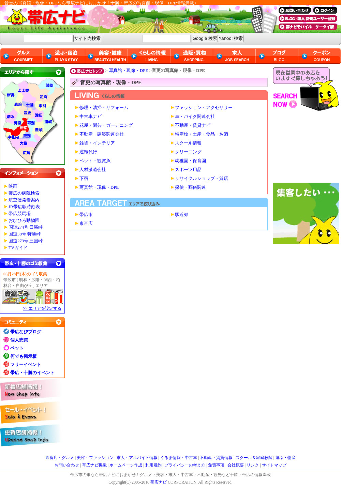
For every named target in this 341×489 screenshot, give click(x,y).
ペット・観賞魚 (94, 160)
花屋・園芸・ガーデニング (106, 125)
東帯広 (86, 223)
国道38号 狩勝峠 (25, 234)
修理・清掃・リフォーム (103, 107)
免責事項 (216, 465)
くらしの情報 (149, 56)
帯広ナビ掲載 (94, 465)
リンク (253, 465)
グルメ (21, 56)
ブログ (277, 56)
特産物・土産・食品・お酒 (201, 134)
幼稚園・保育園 (190, 160)
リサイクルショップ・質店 (201, 178)
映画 (13, 186)
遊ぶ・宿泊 (64, 56)
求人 (234, 56)
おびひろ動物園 (24, 220)
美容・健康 (106, 56)
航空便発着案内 (24, 200)
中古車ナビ (90, 116)
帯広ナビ (136, 19)
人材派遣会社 (92, 169)
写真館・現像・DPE (128, 70)
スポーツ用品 (188, 169)
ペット (17, 348)
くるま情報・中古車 (178, 457)
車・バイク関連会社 (195, 116)
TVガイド (18, 247)
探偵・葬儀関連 (190, 187)
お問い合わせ (67, 465)
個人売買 (19, 339)
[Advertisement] (307, 148)
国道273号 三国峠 (26, 241)
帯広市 (86, 214)
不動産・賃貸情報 (216, 457)
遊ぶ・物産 (285, 457)
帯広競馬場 (20, 213)
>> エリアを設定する (42, 308)
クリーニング (188, 152)
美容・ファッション (95, 457)
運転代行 (88, 152)
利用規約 (153, 465)
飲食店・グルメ (59, 457)
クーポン (319, 56)
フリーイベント (25, 364)
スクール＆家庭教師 (254, 457)
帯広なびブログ (25, 331)
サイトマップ (274, 465)
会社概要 (235, 465)
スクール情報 (188, 143)
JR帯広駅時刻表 (24, 206)
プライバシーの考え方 (184, 465)
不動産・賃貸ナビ (192, 125)
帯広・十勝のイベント (32, 372)
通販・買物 (191, 56)
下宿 (83, 178)
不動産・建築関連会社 (101, 134)
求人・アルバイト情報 (137, 457)
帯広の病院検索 (24, 193)
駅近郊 (181, 214)
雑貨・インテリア (97, 143)
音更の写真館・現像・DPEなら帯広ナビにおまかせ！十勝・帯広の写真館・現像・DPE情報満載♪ (100, 2)
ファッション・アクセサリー (204, 107)
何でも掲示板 (23, 356)
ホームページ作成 (125, 465)
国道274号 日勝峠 (26, 227)
